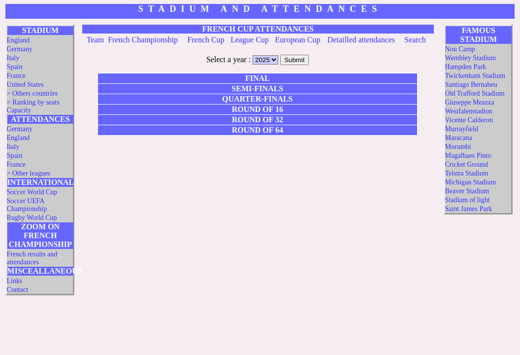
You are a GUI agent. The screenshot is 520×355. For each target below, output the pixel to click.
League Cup (249, 40)
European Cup (298, 40)
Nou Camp (460, 49)
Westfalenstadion (468, 111)
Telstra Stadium (466, 173)
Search (415, 40)
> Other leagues (29, 173)
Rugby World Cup (32, 217)
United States (25, 84)
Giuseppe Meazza (469, 102)
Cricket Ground (466, 164)
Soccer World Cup (32, 192)
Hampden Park (466, 67)
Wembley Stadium (470, 58)
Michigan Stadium (470, 182)
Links (15, 280)
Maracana (458, 138)
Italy (13, 58)
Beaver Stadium (467, 191)
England (18, 40)
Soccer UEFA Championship (27, 205)
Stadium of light (467, 200)
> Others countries (32, 93)
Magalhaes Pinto (468, 155)
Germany (19, 49)
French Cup (206, 40)
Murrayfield (462, 129)
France (16, 75)
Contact (18, 289)
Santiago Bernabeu (471, 84)
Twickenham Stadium (475, 75)
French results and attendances (32, 258)
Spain (15, 67)
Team (95, 40)
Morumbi (458, 146)
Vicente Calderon (469, 120)
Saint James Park (468, 209)
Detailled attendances (361, 40)
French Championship (143, 40)
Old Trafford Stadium (475, 93)
